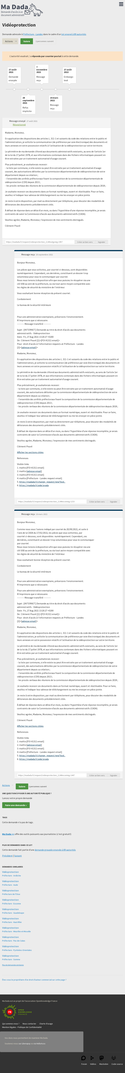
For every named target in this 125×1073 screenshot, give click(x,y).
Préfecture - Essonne (11, 903)
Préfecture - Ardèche (11, 875)
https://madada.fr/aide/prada (34, 485)
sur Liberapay (24, 1043)
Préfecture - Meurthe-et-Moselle (16, 931)
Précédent (7, 855)
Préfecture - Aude (10, 885)
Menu (121, 3)
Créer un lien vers (85, 242)
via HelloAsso (39, 1043)
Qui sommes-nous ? (10, 1023)
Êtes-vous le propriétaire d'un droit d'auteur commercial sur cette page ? (34, 979)
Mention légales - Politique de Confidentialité (22, 1027)
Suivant (18, 855)
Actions (9, 41)
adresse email (29, 347)
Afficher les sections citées (30, 452)
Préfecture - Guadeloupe (13, 913)
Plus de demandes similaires (13, 965)
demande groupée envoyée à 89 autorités (55, 849)
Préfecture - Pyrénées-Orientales (17, 950)
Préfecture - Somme (11, 959)
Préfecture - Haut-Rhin (12, 922)
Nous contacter (29, 1023)
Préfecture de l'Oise (11, 894)
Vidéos (93, 1060)
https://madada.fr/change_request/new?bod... (42, 481)
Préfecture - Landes (33, 34)
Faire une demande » (16, 805)
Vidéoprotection (10, 871)
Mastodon (103, 1060)
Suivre (26, 41)
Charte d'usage (46, 1023)
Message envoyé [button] (17, 120)
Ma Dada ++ (8, 834)
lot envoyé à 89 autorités (73, 34)
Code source (117, 1060)
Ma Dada (22, 10)
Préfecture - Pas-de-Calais (13, 940)
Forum (84, 1060)
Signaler (101, 242)
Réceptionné (19, 124)
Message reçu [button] (28, 254)
